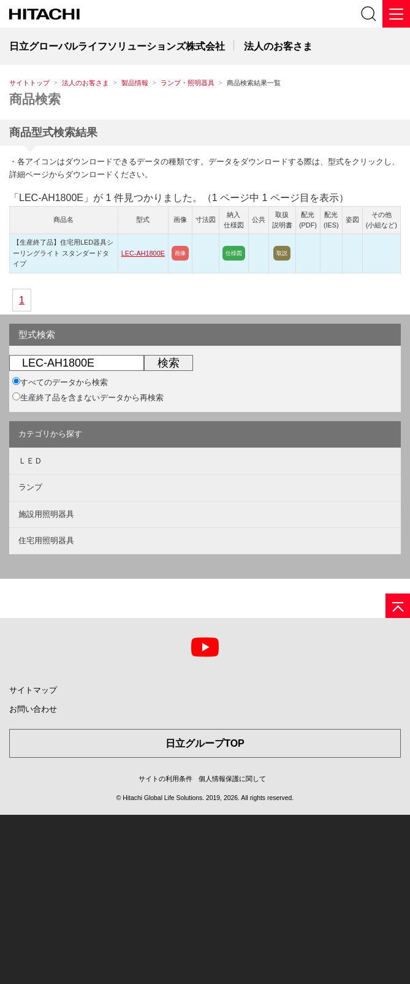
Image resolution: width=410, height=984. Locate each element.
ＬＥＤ (30, 460)
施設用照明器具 (46, 514)
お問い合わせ (33, 709)
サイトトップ (29, 82)
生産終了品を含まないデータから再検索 (88, 397)
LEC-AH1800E (143, 253)
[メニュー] (396, 14)
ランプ (30, 487)
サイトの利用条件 (165, 778)
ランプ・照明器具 (187, 82)
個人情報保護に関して (232, 778)
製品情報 (134, 82)
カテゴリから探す (50, 433)
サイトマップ (33, 690)
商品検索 (35, 99)
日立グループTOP (205, 743)
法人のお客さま (85, 82)
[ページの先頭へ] (397, 605)
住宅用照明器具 (46, 540)
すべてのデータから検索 (60, 382)
